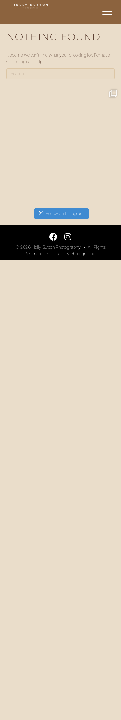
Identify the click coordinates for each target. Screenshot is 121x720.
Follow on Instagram (61, 213)
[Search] (60, 73)
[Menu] (107, 11)
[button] (53, 236)
